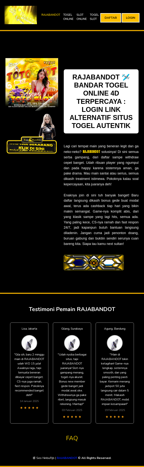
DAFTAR (111, 18)
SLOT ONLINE (81, 17)
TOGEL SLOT (94, 17)
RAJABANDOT (50, 15)
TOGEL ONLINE (68, 17)
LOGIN (130, 18)
